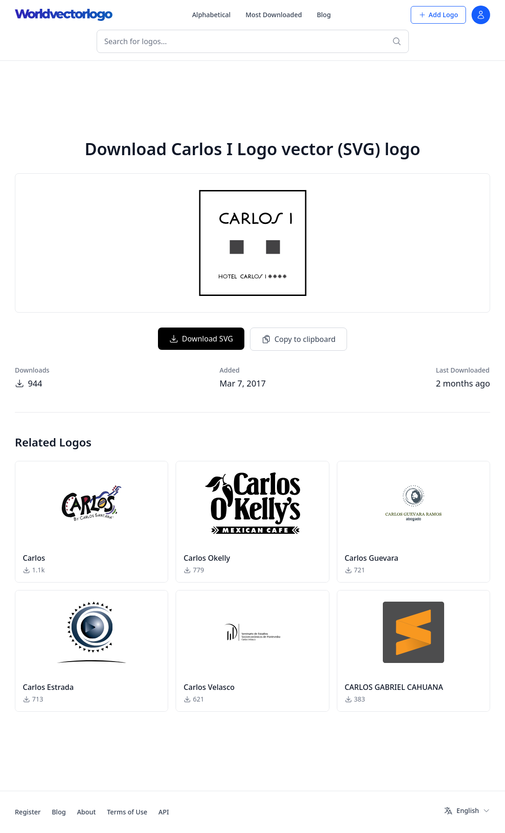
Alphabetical (211, 14)
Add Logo (438, 14)
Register (27, 811)
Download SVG (201, 339)
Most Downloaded (273, 14)
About (86, 811)
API (163, 811)
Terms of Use (127, 811)
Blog (324, 14)
